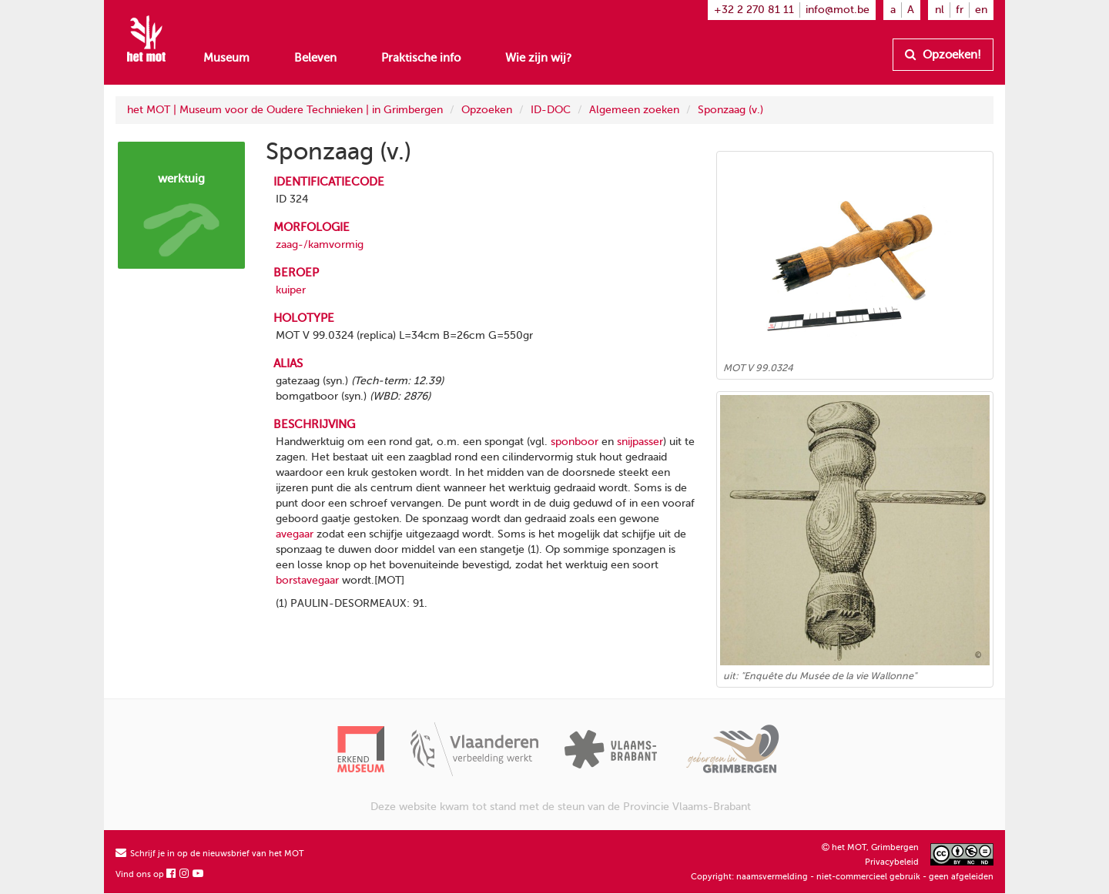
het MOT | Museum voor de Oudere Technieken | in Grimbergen (285, 110)
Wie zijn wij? (538, 58)
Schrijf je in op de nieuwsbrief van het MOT (210, 854)
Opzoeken (486, 110)
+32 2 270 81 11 (754, 9)
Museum (226, 58)
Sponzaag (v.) (730, 110)
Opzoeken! (943, 55)
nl (939, 9)
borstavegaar (307, 580)
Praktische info (421, 58)
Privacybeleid (892, 862)
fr (959, 9)
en (981, 9)
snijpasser (640, 441)
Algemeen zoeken (634, 110)
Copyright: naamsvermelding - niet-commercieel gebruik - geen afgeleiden (842, 877)
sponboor (574, 441)
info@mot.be (837, 9)
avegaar (294, 534)
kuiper (291, 290)
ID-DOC (551, 110)
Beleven (315, 58)
